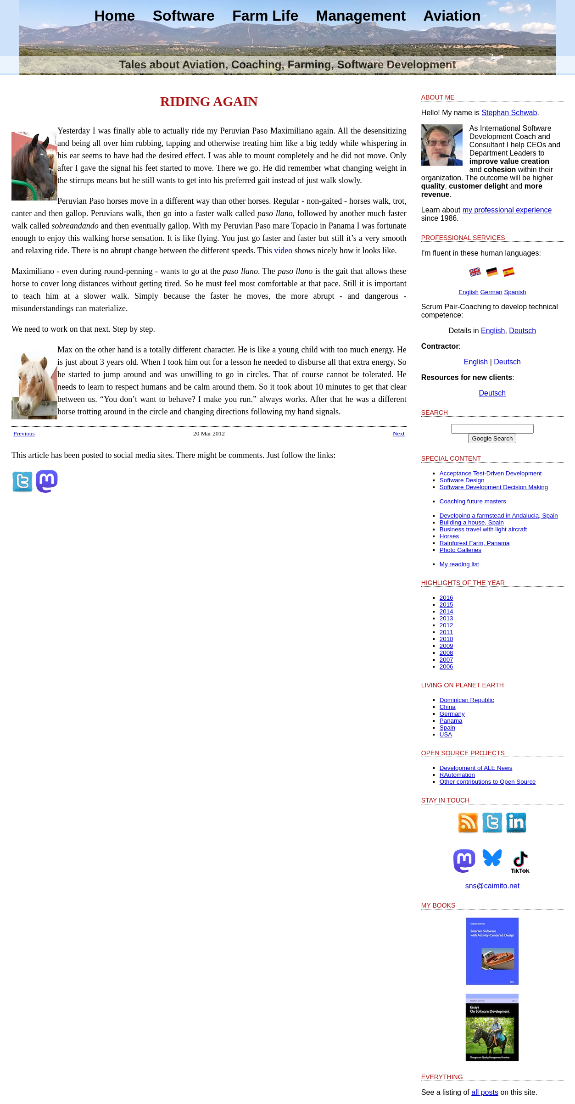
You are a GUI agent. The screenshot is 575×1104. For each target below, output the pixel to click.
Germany (452, 713)
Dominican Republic (467, 700)
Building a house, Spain (472, 522)
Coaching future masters (473, 501)
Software (184, 15)
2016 (446, 597)
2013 (446, 618)
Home (114, 15)
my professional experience (507, 210)
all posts (484, 1092)
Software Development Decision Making (494, 487)
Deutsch (522, 331)
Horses (449, 536)
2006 (446, 666)
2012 (446, 625)
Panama (451, 720)
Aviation (452, 15)
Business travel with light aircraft (483, 529)
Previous (24, 433)
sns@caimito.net (492, 886)
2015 (446, 604)
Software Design (462, 480)
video (283, 250)
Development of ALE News (476, 767)
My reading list (459, 564)
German (491, 292)
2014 (446, 611)
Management (361, 15)
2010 (446, 639)
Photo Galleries (460, 549)
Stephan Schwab (509, 113)
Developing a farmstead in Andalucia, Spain (499, 515)
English (468, 292)
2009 (446, 645)
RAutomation (457, 774)
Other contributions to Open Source (488, 781)
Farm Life (265, 15)
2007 (446, 659)
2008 (446, 652)
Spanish (515, 292)
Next (399, 433)
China (448, 706)
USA (446, 734)
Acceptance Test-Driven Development (491, 473)
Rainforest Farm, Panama (475, 543)
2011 (446, 632)
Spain (447, 727)
